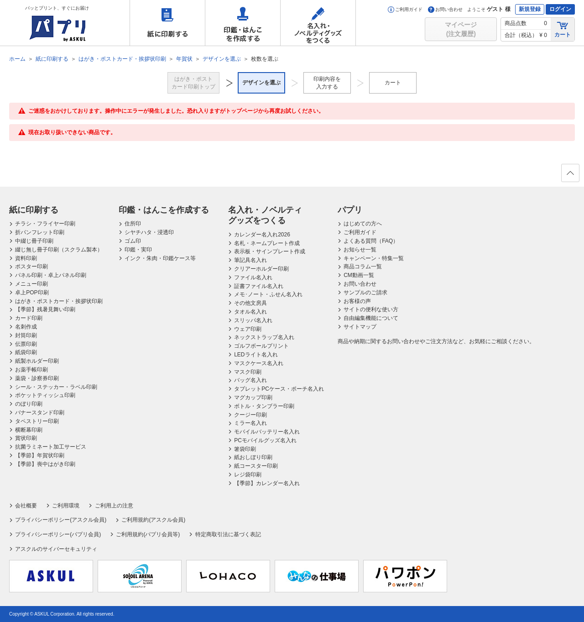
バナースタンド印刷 (39, 412)
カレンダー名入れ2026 (262, 234)
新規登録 (530, 9)
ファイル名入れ (253, 277)
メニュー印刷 (31, 284)
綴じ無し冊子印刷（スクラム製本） (59, 249)
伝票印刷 (26, 344)
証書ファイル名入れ (258, 286)
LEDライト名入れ (255, 354)
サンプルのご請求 (365, 292)
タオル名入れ (250, 311)
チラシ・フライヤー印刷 (45, 223)
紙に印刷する (167, 23)
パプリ (350, 209)
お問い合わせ (445, 9)
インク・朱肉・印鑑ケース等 (160, 258)
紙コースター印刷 (256, 466)
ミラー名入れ (250, 423)
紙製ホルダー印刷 (37, 361)
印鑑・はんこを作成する (242, 23)
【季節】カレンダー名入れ (267, 483)
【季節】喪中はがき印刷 (45, 464)
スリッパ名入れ (253, 320)
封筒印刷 (26, 335)
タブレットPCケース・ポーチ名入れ (279, 389)
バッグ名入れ (250, 380)
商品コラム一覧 (363, 266)
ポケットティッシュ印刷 (45, 395)
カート (562, 29)
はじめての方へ (363, 223)
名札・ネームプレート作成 (267, 243)
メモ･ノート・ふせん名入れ (268, 294)
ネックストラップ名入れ (264, 337)
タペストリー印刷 (37, 421)
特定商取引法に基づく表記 (228, 534)
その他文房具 (250, 303)
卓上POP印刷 (31, 292)
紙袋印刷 (26, 352)
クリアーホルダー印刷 (261, 269)
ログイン (560, 9)
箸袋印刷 (245, 449)
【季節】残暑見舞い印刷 (45, 309)
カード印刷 (28, 318)
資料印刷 (26, 258)
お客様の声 (357, 301)
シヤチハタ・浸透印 (149, 232)
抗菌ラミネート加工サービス (50, 447)
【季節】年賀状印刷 (39, 455)
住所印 (133, 223)
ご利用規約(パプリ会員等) (148, 534)
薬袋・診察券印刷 (37, 378)
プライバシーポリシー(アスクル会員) (60, 520)
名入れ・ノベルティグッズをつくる (318, 23)
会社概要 (26, 505)
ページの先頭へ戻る (570, 175)
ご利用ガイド (405, 9)
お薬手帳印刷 (31, 369)
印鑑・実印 (138, 249)
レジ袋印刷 (247, 474)
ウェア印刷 (247, 329)
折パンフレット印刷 (39, 232)
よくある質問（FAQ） (371, 241)
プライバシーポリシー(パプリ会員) (58, 534)
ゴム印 (133, 241)
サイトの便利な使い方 (371, 309)
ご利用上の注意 (114, 505)
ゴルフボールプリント (261, 346)
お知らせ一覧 (360, 249)
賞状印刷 (26, 438)
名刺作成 (26, 327)
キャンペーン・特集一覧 (374, 258)
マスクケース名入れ (258, 363)
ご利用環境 (65, 505)
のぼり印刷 (28, 404)
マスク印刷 (247, 372)
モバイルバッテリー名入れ (267, 432)
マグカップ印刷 (253, 397)
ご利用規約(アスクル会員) (153, 520)
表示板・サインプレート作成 (269, 251)
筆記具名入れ (250, 260)
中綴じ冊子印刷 (34, 241)
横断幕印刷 (28, 430)
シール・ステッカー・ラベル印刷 (56, 387)
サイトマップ (360, 327)
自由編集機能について (371, 318)
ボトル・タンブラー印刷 (264, 406)
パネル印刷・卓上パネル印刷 (50, 275)
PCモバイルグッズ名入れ (265, 440)
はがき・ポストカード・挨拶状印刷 (59, 301)
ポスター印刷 (31, 266)
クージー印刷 (250, 415)
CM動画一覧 (359, 275)
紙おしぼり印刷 (253, 457)
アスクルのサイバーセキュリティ (56, 549)
